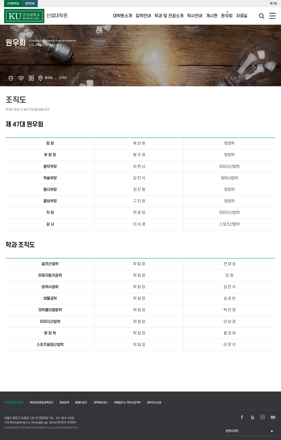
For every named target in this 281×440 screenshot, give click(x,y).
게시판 (212, 16)
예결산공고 (81, 402)
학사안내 (194, 16)
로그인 (273, 3)
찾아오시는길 (154, 402)
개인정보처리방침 (13, 402)
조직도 (63, 78)
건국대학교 (13, 3)
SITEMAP (272, 16)
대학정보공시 (100, 402)
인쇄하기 (11, 78)
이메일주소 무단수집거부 (127, 402)
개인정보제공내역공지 (41, 402)
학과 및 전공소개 (168, 16)
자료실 (242, 16)
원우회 (227, 16)
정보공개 (64, 402)
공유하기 (31, 78)
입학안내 (30, 3)
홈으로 (40, 78)
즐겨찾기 (21, 78)
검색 (256, 16)
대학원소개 (122, 16)
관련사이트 (232, 431)
